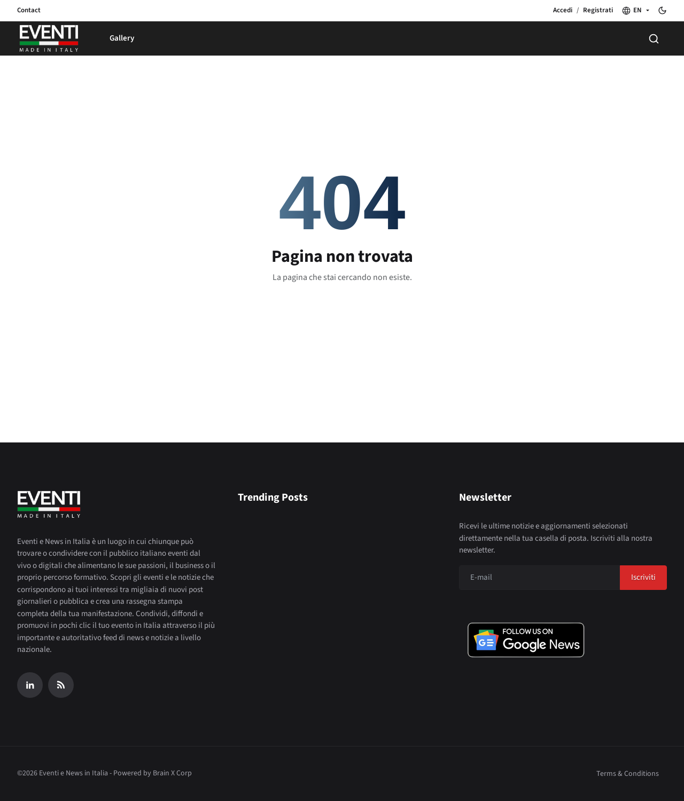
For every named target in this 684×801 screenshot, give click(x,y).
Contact (29, 10)
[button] (635, 10)
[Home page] (49, 38)
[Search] (654, 38)
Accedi (562, 10)
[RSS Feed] (61, 685)
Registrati (598, 10)
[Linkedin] (30, 685)
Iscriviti (643, 577)
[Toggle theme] (662, 10)
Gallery (122, 38)
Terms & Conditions (627, 773)
